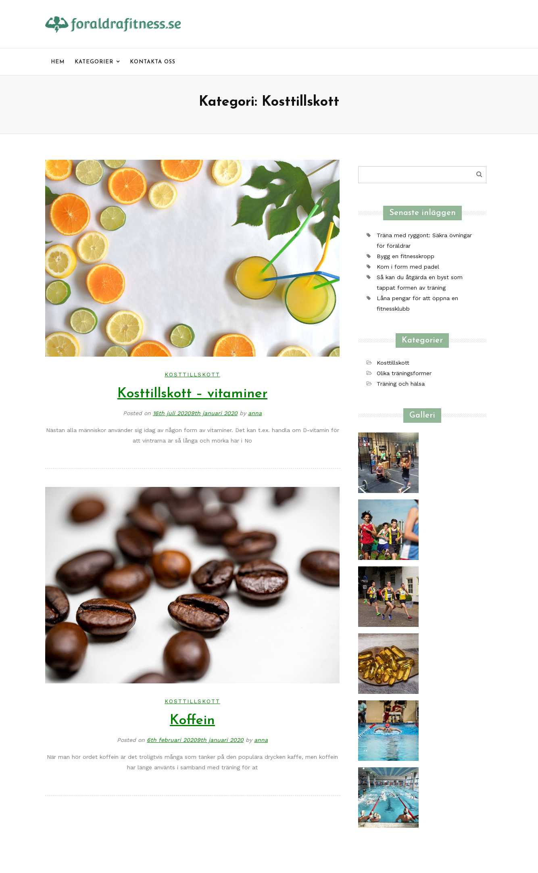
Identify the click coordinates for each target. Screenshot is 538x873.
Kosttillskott (192, 375)
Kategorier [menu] (94, 62)
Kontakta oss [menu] (152, 62)
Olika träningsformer (404, 373)
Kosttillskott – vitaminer (192, 394)
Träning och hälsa (401, 383)
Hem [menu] (58, 62)
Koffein (192, 721)
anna (255, 413)
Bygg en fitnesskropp (405, 256)
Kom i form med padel (408, 266)
